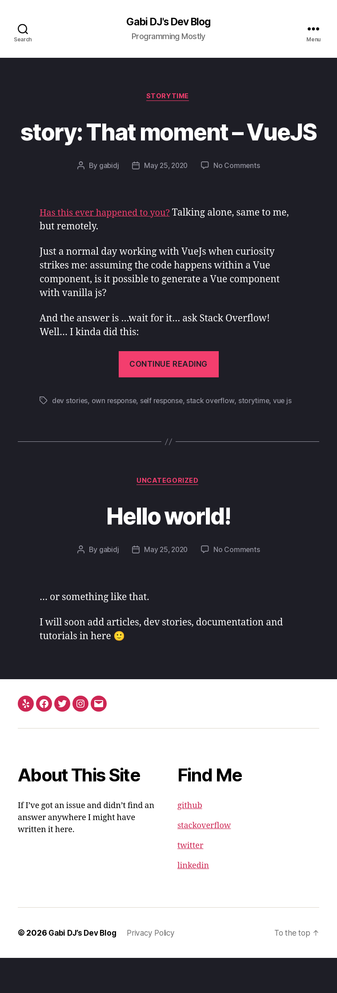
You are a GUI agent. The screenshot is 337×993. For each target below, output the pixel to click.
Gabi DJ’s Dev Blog (84, 968)
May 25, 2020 (166, 199)
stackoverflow (204, 861)
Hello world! (168, 550)
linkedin (193, 901)
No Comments (238, 199)
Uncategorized (168, 516)
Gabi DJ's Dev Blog (168, 22)
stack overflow (214, 434)
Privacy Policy (155, 968)
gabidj (107, 199)
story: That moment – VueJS (168, 148)
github (189, 841)
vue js (286, 434)
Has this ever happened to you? (109, 247)
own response (115, 434)
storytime (258, 434)
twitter (190, 881)
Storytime (168, 98)
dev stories (70, 434)
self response (164, 434)
